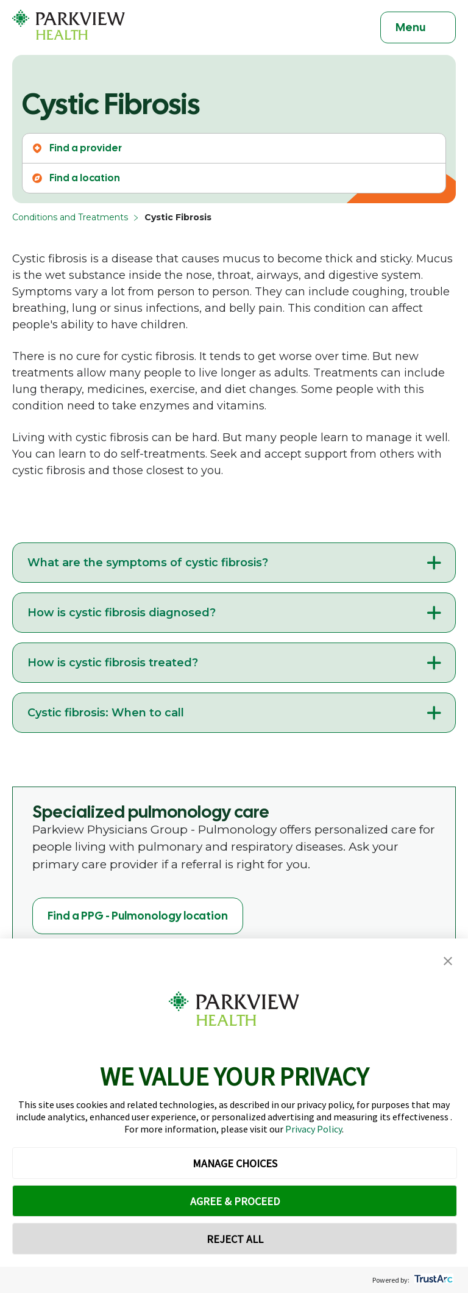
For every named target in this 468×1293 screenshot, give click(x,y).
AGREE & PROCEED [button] (235, 1201)
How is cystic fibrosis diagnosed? (121, 612)
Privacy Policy (313, 1129)
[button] (448, 961)
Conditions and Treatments (70, 217)
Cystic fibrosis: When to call (105, 712)
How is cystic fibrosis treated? (112, 662)
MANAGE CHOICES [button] (235, 1163)
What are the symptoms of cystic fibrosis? (147, 562)
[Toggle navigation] (418, 27)
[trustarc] (432, 1279)
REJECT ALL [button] (235, 1239)
